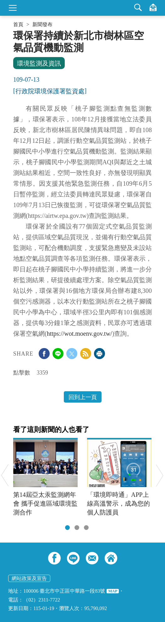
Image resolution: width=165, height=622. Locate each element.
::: (15, 32)
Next (159, 475)
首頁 (18, 24)
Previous (4, 475)
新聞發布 (42, 24)
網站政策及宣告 (29, 578)
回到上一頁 (83, 397)
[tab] (67, 527)
